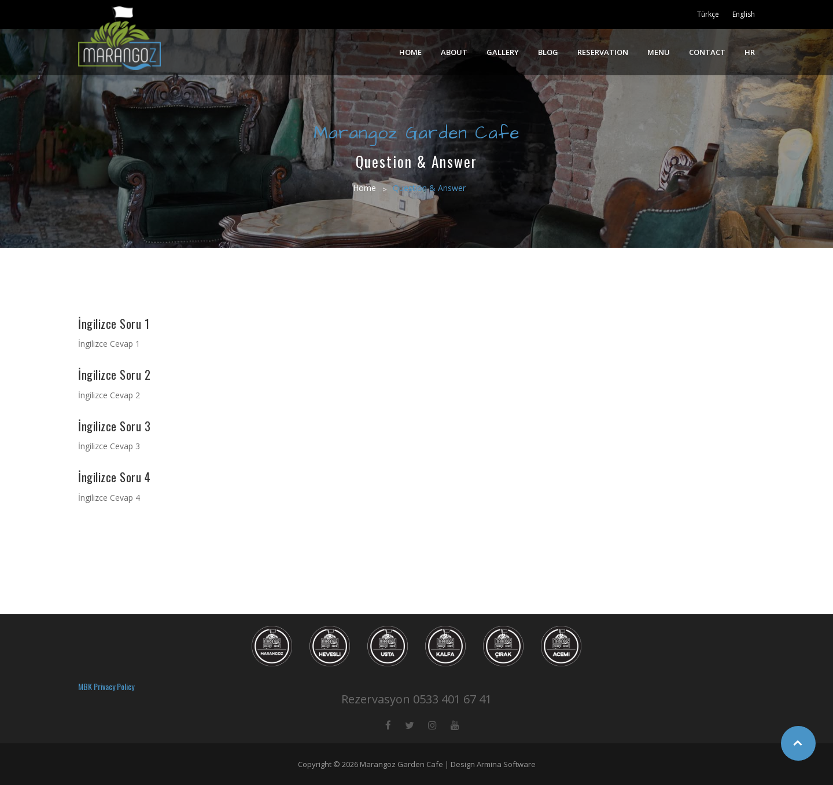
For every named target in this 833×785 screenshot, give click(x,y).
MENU (658, 52)
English (743, 14)
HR (749, 52)
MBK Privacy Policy (106, 686)
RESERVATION (602, 52)
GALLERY (502, 52)
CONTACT (707, 52)
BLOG (548, 52)
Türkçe (708, 14)
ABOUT (454, 52)
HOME (410, 52)
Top (798, 743)
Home (364, 187)
